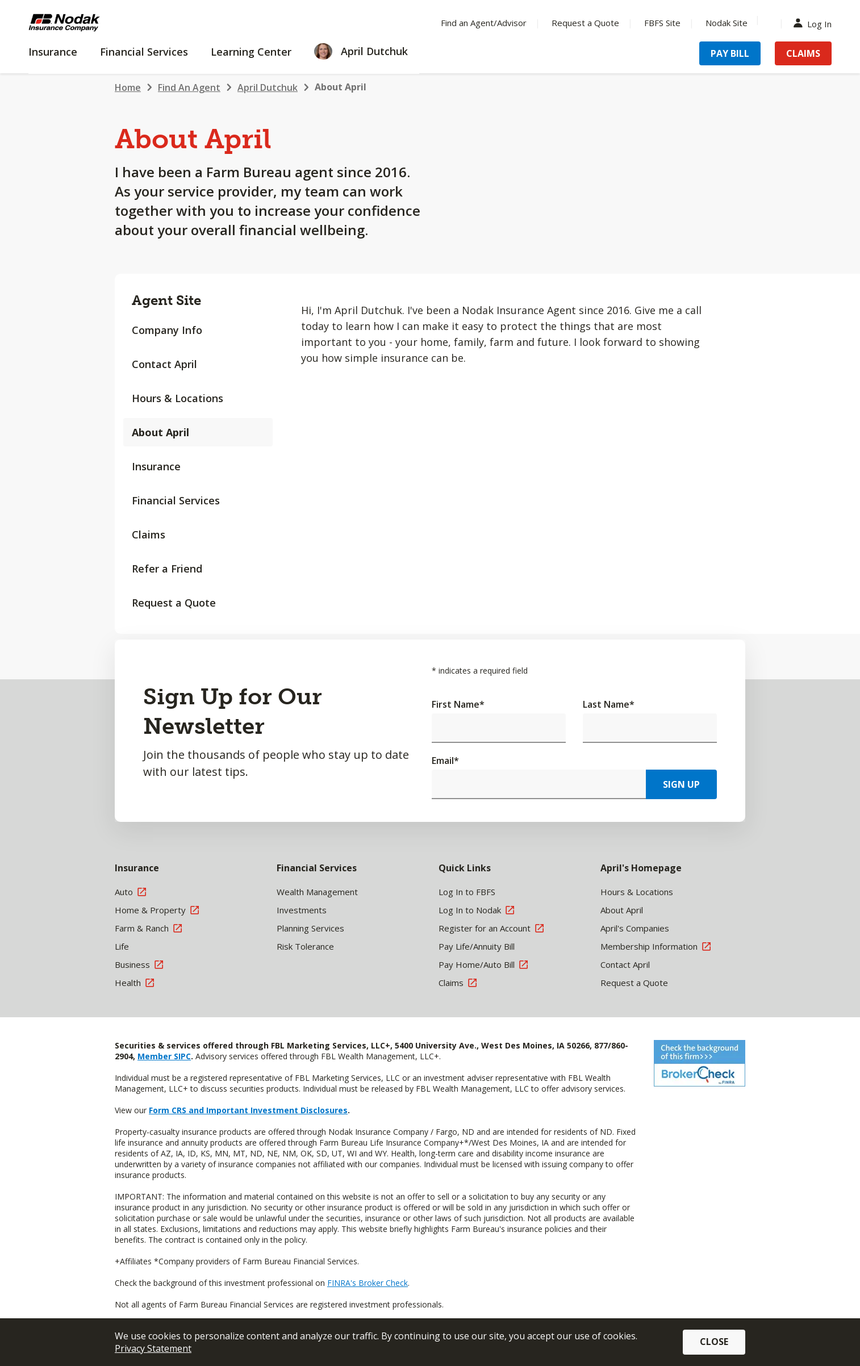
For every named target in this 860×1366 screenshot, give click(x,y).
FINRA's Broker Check (367, 1282)
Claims (148, 534)
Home (128, 87)
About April (160, 432)
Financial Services (176, 500)
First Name (458, 704)
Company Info (167, 330)
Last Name (608, 704)
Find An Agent (189, 87)
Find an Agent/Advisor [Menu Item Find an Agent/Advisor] (484, 23)
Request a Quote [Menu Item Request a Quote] (585, 23)
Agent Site (166, 300)
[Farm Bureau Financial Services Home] (102, 23)
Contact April (164, 364)
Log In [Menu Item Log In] (815, 23)
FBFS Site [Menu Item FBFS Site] (662, 23)
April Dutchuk (267, 87)
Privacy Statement (153, 1348)
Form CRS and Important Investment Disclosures (248, 1110)
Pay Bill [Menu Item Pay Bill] (730, 53)
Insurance (156, 466)
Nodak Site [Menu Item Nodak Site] (726, 23)
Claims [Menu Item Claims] (803, 53)
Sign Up (681, 784)
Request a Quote (174, 602)
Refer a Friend (167, 568)
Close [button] (714, 1341)
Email (445, 760)
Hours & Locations (177, 398)
